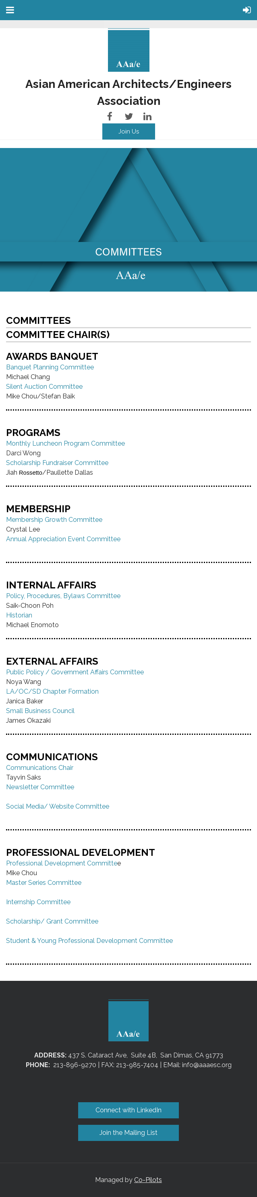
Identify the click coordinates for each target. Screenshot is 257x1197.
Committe (101, 863)
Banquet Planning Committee (50, 367)
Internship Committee (38, 902)
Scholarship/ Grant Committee (52, 921)
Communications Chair (39, 768)
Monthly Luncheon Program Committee (65, 443)
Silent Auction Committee (44, 386)
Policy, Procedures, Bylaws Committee (63, 596)
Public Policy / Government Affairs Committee (75, 672)
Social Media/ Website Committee (57, 806)
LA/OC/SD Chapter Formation (52, 691)
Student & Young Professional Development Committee (89, 941)
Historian (20, 615)
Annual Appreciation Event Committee (63, 539)
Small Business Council (40, 711)
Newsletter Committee (40, 787)
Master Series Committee (43, 882)
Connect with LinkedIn (128, 1110)
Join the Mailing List (128, 1133)
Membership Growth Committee (54, 519)
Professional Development (45, 863)
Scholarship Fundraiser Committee (57, 463)
